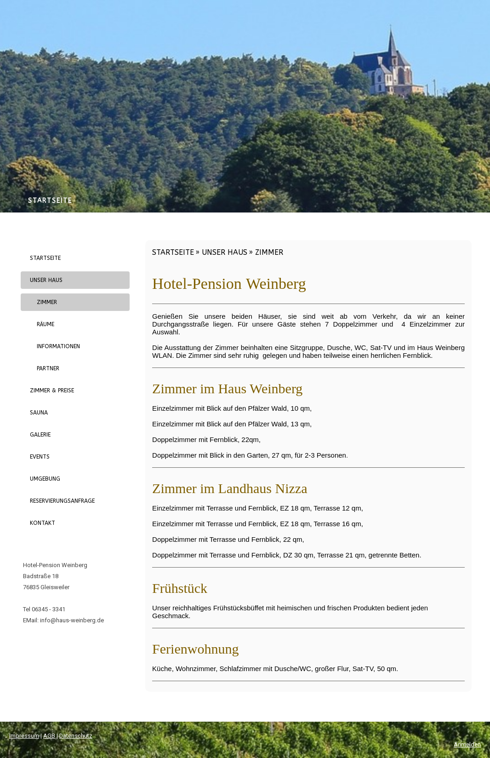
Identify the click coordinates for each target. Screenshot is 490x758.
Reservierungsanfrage (62, 501)
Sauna (39, 412)
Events (40, 457)
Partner (48, 368)
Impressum (24, 735)
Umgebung (45, 479)
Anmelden (467, 744)
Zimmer (47, 302)
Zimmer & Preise (52, 390)
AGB (49, 735)
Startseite (50, 201)
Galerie (40, 434)
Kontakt (42, 523)
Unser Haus (46, 280)
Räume (45, 324)
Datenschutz (75, 735)
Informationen (58, 346)
